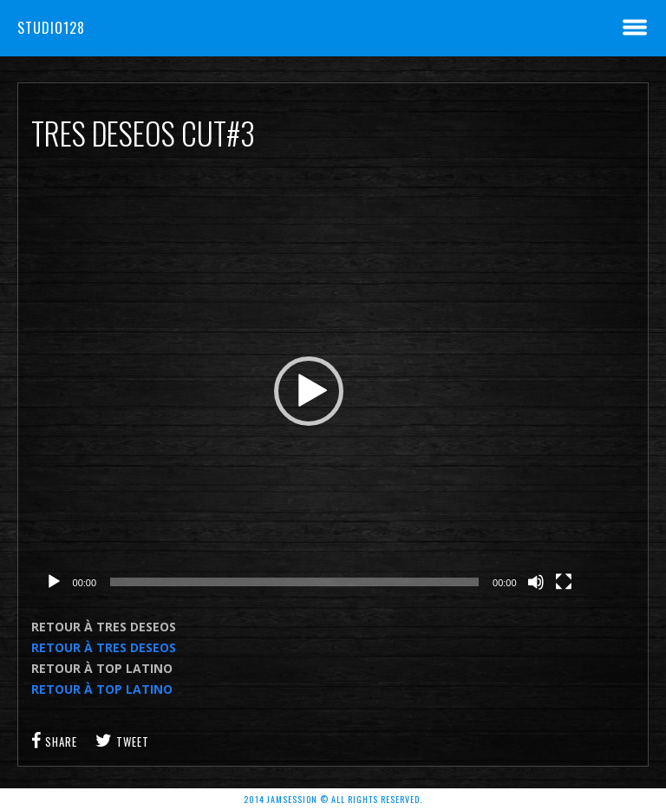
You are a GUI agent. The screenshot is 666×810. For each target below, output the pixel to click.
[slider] (294, 582)
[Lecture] (53, 582)
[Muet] (536, 582)
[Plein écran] (563, 582)
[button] (308, 391)
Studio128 (51, 27)
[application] (308, 391)
